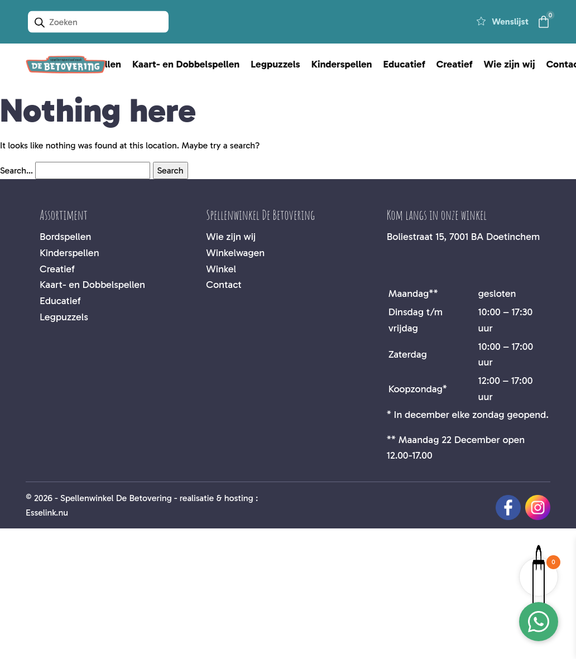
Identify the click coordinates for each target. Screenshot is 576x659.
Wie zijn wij (509, 64)
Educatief (404, 64)
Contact (223, 284)
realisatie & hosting (216, 498)
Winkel (221, 269)
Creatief (454, 64)
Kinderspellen (341, 64)
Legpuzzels (275, 64)
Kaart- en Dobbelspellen (185, 64)
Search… (16, 170)
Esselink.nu (47, 512)
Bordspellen (65, 236)
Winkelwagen (235, 253)
